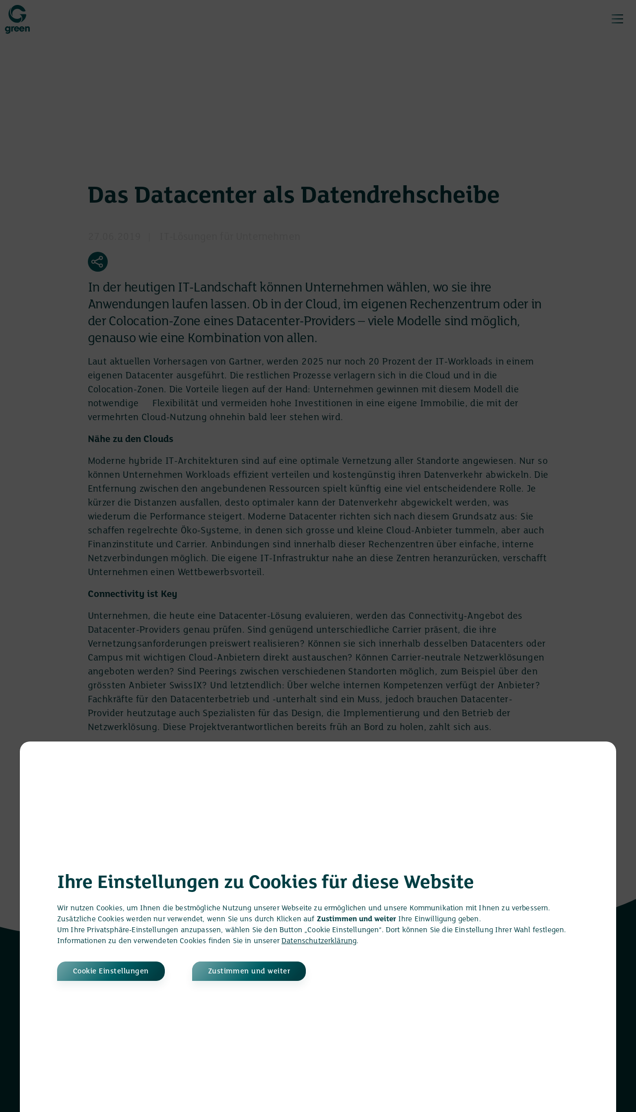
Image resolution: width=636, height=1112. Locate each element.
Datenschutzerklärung (319, 941)
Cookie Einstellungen (111, 971)
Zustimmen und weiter (249, 971)
